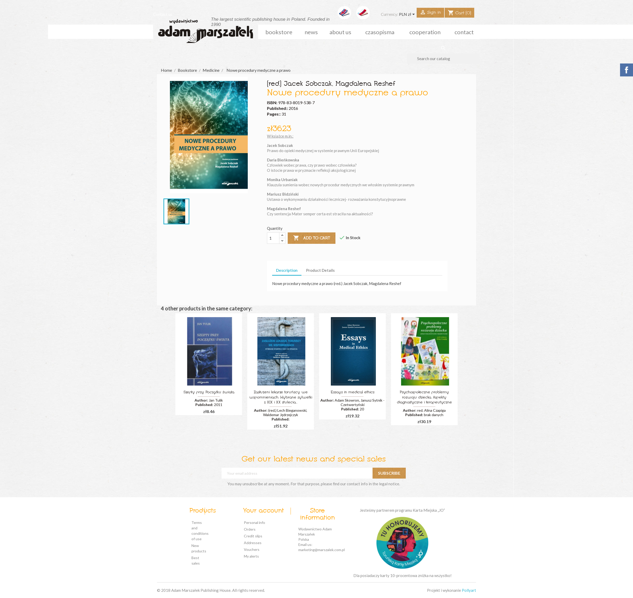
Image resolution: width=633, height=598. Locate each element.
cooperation (425, 32)
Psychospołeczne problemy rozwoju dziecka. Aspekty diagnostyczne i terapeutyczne (424, 397)
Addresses (253, 542)
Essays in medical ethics (352, 392)
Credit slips (253, 536)
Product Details (320, 270)
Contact (464, 32)
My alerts (251, 556)
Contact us (162, 14)
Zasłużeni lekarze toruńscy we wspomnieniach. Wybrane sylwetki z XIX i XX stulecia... (280, 397)
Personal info (254, 522)
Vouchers (251, 549)
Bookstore (278, 32)
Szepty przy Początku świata (208, 392)
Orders (250, 529)
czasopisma (379, 32)
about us (340, 32)
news (311, 32)
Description (287, 270)
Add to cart (311, 238)
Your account (263, 511)
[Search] (443, 58)
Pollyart (469, 590)
